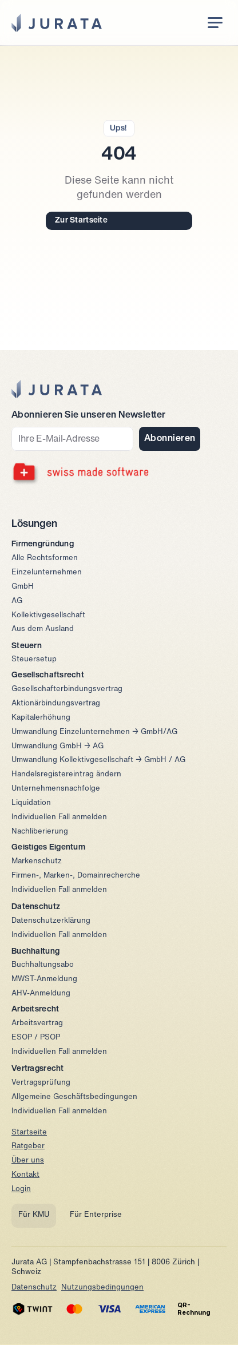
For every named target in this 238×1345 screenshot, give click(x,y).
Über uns (27, 1160)
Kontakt (25, 1175)
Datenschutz (34, 1287)
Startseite (29, 1132)
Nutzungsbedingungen (102, 1287)
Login (21, 1189)
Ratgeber (28, 1146)
